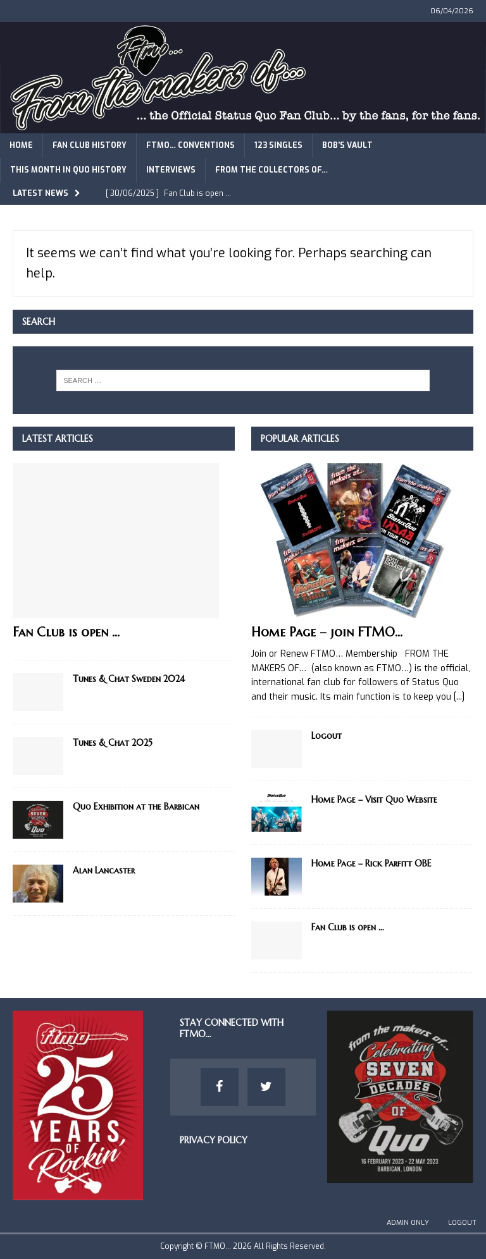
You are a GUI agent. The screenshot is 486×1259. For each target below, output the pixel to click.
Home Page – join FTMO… (326, 632)
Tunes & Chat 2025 (113, 742)
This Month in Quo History (68, 170)
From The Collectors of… (271, 170)
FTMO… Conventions (190, 145)
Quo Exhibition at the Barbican (136, 806)
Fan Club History (90, 145)
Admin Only (408, 1222)
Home (21, 145)
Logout (326, 735)
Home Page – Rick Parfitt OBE (371, 863)
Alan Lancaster (104, 870)
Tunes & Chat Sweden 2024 (129, 678)
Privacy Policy (213, 1140)
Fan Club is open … (66, 632)
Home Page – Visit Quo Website (374, 799)
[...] (459, 697)
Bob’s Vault (347, 145)
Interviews (171, 170)
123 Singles (278, 145)
